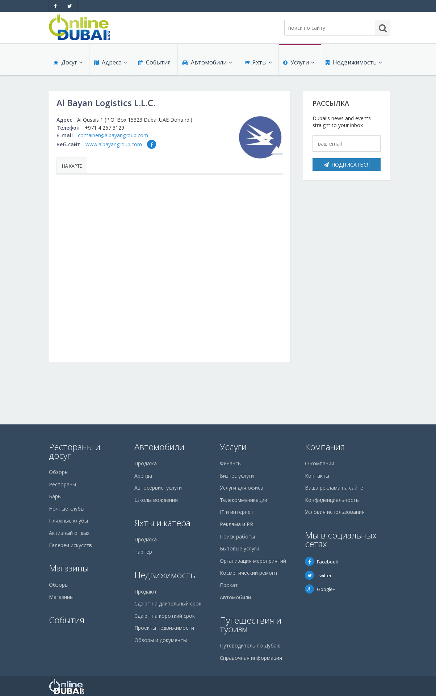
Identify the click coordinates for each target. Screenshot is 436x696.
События (154, 62)
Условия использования (335, 511)
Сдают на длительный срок (167, 603)
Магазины (69, 568)
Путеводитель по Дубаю (250, 645)
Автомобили (207, 62)
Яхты (258, 62)
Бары (55, 496)
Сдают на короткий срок (164, 615)
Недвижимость (354, 62)
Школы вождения (156, 499)
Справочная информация (251, 657)
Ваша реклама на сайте (334, 487)
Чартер (143, 551)
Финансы (231, 463)
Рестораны (62, 484)
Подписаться (347, 164)
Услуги (298, 62)
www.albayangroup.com (113, 144)
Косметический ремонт (249, 572)
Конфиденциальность (332, 499)
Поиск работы (237, 536)
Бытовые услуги (239, 548)
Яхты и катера (162, 523)
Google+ (320, 589)
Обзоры (58, 472)
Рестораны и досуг (74, 451)
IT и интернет (236, 511)
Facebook (321, 561)
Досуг (68, 62)
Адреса (110, 62)
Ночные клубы (66, 508)
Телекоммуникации (243, 499)
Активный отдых (69, 532)
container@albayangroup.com (113, 135)
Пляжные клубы (68, 520)
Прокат (229, 585)
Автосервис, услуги (158, 487)
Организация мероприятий (253, 560)
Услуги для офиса (241, 487)
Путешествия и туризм (250, 624)
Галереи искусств (70, 545)
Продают (145, 591)
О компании (319, 463)
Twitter (318, 575)
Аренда (143, 475)
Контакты (317, 475)
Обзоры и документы (160, 640)
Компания (325, 447)
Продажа (145, 463)
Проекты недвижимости (164, 627)
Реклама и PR (236, 524)
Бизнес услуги (237, 475)
